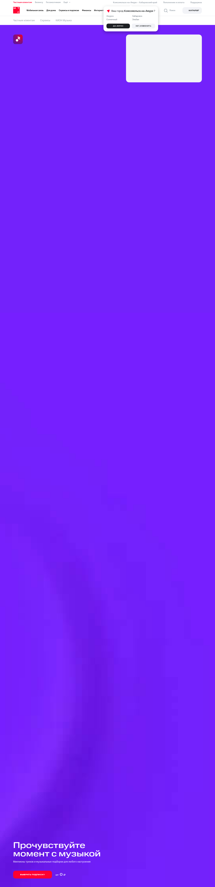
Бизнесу (39, 2)
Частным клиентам (22, 2)
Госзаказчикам (53, 2)
